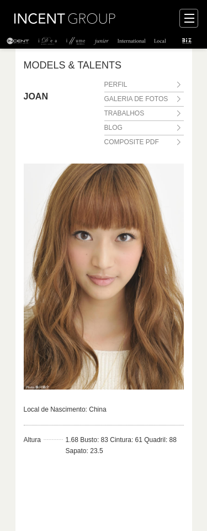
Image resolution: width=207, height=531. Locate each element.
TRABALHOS (124, 113)
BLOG (113, 128)
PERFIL (116, 84)
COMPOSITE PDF (131, 142)
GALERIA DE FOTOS (136, 99)
